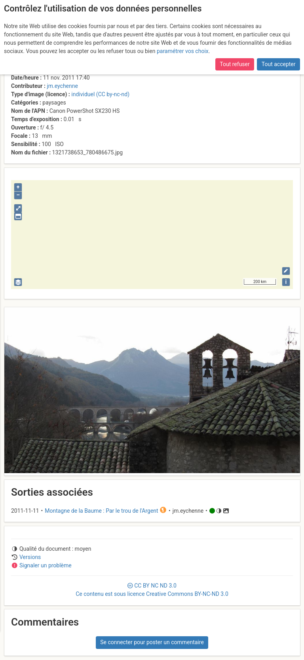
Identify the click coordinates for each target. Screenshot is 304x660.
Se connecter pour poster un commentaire (152, 642)
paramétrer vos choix (183, 51)
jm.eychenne (62, 86)
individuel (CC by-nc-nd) (100, 94)
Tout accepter (279, 64)
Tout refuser (234, 64)
